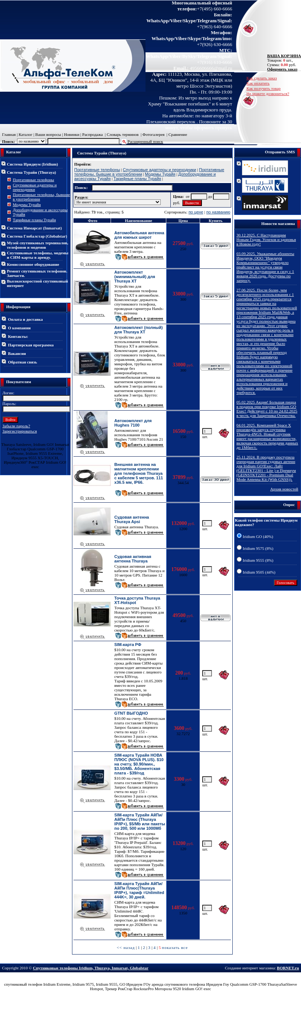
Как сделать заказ (261, 78)
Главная (9, 134)
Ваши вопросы (48, 134)
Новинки (71, 134)
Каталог (25, 134)
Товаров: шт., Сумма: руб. (282, 60)
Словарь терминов (122, 134)
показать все (175, 947)
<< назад (126, 947)
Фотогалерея (154, 134)
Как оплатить (257, 83)
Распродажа (92, 134)
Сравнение (178, 134)
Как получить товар (263, 88)
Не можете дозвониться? (267, 93)
